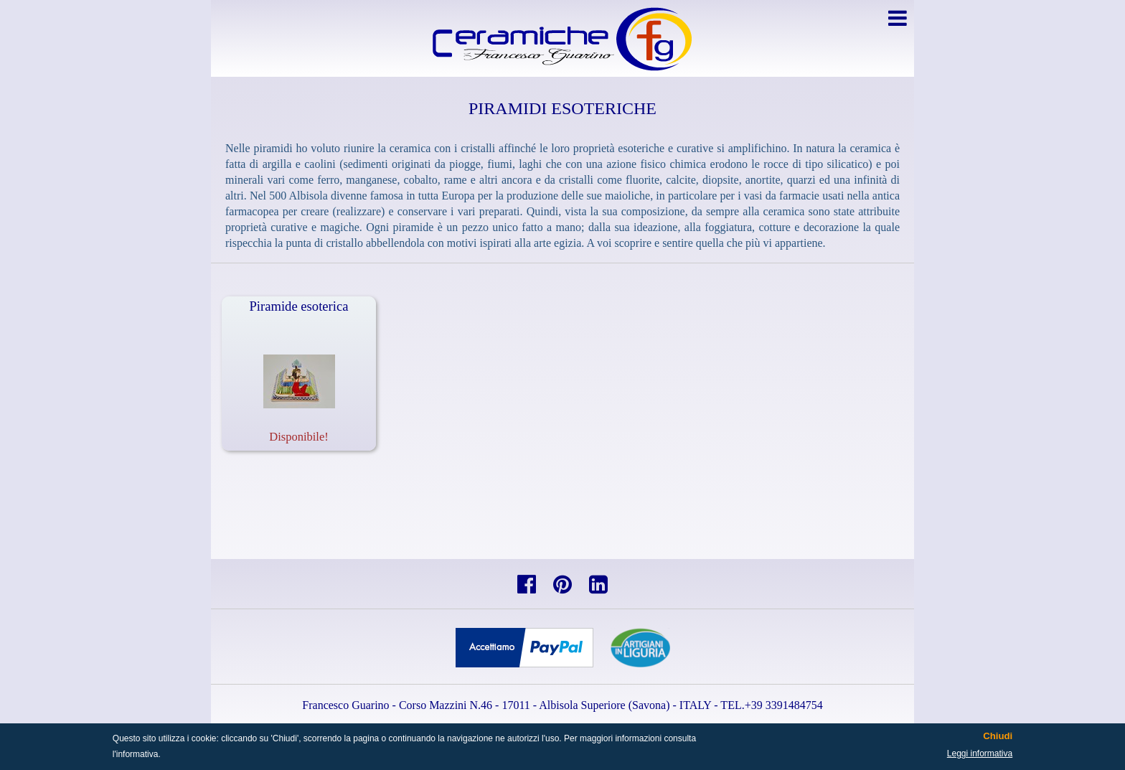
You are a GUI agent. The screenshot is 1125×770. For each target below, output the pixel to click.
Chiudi (997, 736)
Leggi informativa (979, 753)
